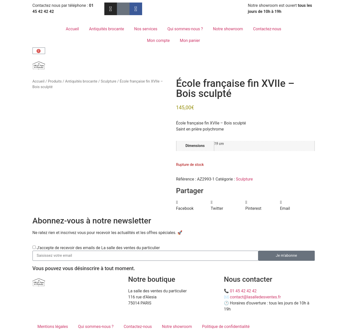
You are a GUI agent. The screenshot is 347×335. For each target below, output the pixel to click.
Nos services (145, 29)
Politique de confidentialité (226, 326)
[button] (193, 205)
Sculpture (108, 81)
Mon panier (190, 40)
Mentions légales (53, 326)
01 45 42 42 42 (243, 291)
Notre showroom (228, 29)
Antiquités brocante (106, 29)
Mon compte (158, 40)
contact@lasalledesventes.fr (255, 297)
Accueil (72, 29)
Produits (55, 81)
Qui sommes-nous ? (185, 29)
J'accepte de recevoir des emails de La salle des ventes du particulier (98, 247)
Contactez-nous (267, 29)
